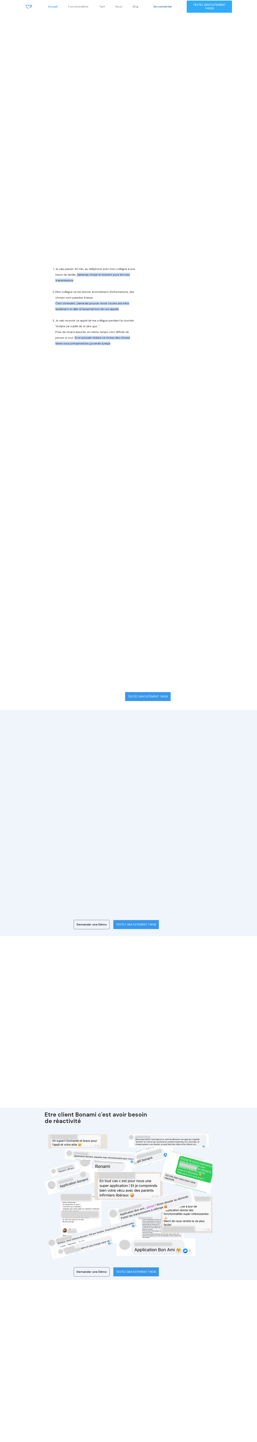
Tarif (102, 6)
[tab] (88, 791)
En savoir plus (70, 1102)
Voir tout (219, 369)
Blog (135, 6)
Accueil (52, 6)
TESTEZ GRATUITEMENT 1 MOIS (209, 6)
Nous (118, 6)
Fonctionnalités (78, 6)
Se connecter (162, 6)
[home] (28, 6)
